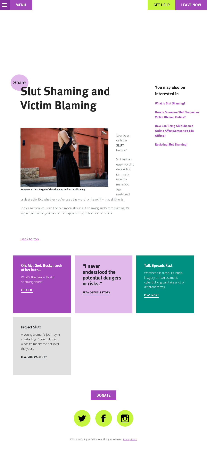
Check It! (27, 290)
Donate (103, 395)
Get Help (161, 5)
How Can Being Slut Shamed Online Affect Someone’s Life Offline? (174, 131)
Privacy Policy (130, 439)
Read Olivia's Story (96, 292)
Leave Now (191, 5)
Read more (151, 295)
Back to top (30, 239)
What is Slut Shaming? (170, 103)
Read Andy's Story (34, 357)
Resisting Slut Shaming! (171, 144)
